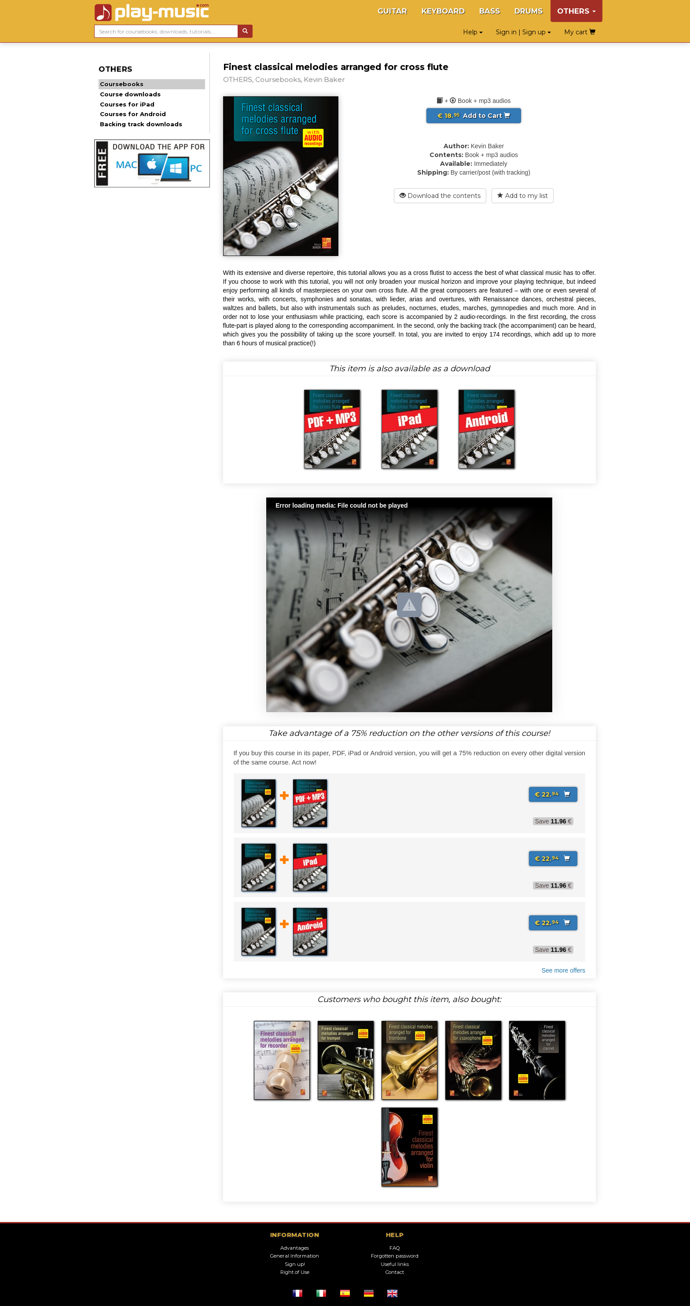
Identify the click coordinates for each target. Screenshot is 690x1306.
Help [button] (473, 32)
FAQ (394, 1248)
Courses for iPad (127, 104)
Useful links (395, 1264)
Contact (394, 1272)
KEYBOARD (443, 11)
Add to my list (522, 196)
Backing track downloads (141, 124)
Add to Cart (473, 116)
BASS (489, 11)
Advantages (294, 1248)
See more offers (563, 970)
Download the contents (440, 196)
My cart (579, 32)
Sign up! (295, 1264)
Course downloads (130, 94)
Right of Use (294, 1272)
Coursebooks (121, 84)
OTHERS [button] (576, 11)
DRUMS (528, 11)
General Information (294, 1256)
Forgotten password (394, 1256)
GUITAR (392, 11)
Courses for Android (133, 113)
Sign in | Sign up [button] (523, 32)
